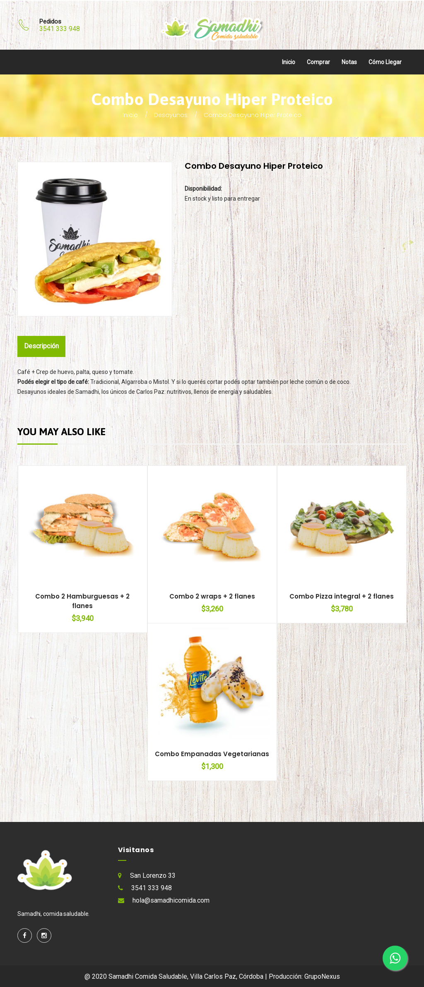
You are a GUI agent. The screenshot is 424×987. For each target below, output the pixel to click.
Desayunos (171, 115)
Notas (349, 62)
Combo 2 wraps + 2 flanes (212, 596)
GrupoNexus (322, 976)
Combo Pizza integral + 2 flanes (341, 596)
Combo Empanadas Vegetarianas (212, 754)
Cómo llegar (385, 62)
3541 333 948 (59, 29)
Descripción (42, 346)
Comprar (318, 62)
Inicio (288, 62)
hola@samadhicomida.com (171, 900)
